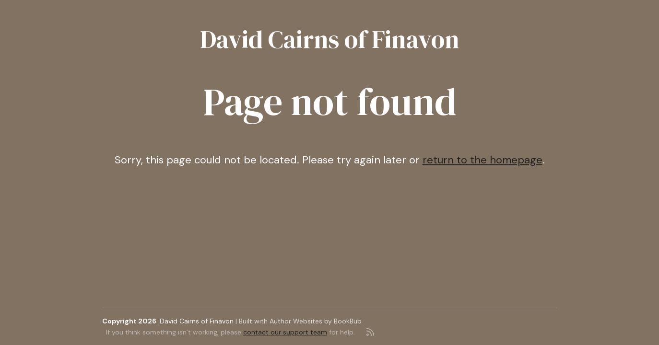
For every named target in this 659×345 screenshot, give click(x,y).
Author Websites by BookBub (316, 321)
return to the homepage (482, 160)
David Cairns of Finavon (329, 39)
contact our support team (285, 332)
